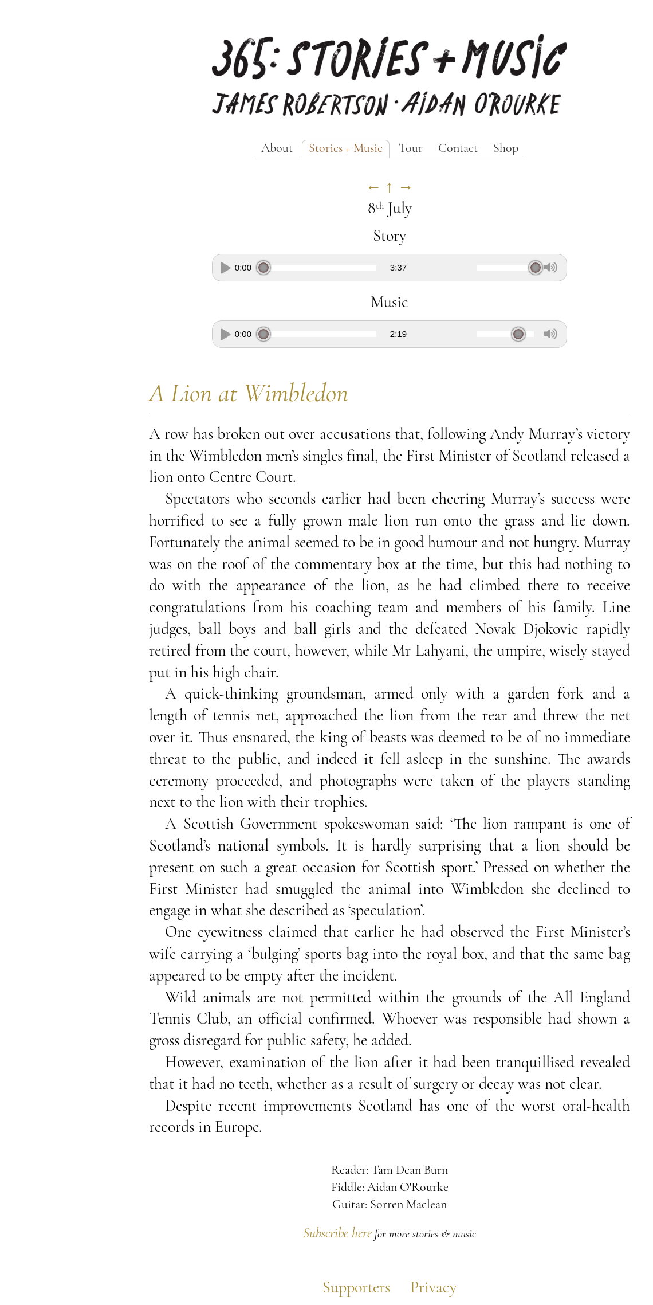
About (277, 148)
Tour (411, 148)
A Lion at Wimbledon (248, 394)
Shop (505, 148)
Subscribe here (337, 1234)
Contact (458, 148)
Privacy (433, 1288)
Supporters (356, 1288)
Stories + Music (346, 148)
